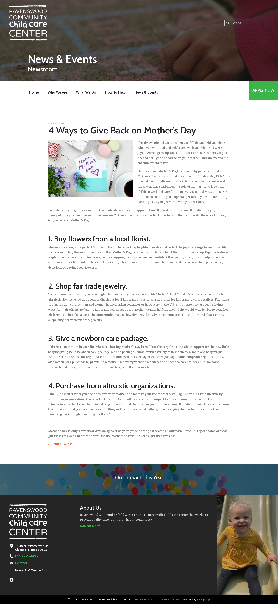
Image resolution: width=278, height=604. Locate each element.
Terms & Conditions (167, 599)
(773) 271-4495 (25, 556)
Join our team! (90, 526)
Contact (20, 563)
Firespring (203, 599)
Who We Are (56, 92)
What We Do (84, 92)
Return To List (61, 444)
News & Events (144, 92)
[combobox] (246, 23)
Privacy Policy (143, 599)
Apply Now (262, 92)
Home (32, 92)
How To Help (113, 92)
